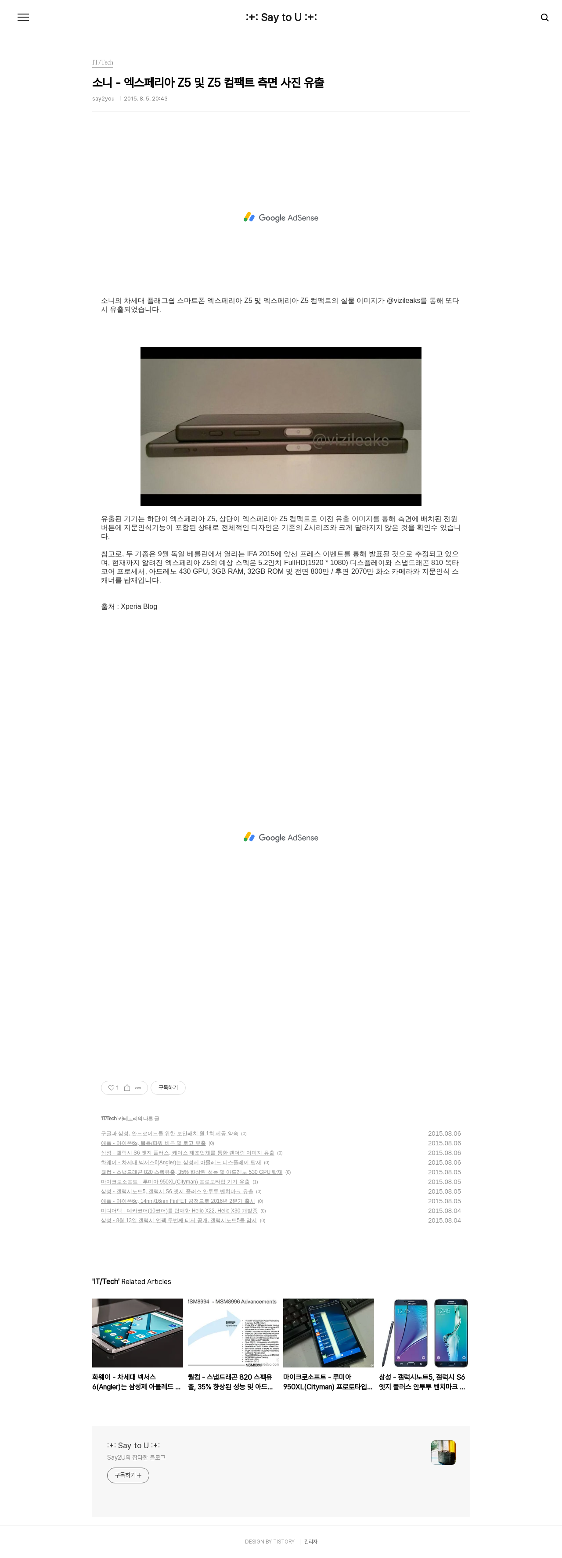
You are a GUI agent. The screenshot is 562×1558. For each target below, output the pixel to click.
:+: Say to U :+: (281, 17)
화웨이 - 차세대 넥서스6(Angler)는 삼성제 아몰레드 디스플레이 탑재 (181, 1162)
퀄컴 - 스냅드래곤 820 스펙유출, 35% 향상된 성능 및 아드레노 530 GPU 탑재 (191, 1172)
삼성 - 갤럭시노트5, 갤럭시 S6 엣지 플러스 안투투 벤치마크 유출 (177, 1191)
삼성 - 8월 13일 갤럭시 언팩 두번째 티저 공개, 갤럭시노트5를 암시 (179, 1220)
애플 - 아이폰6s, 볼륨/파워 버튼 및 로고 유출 (153, 1143)
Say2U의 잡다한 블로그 (136, 1457)
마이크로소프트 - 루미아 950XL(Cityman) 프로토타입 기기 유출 (175, 1182)
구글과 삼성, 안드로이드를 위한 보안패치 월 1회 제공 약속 (169, 1133)
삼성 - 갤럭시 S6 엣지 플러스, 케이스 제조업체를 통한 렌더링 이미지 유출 (187, 1153)
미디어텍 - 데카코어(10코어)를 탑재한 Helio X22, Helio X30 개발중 (179, 1211)
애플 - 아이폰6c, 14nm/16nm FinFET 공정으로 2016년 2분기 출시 (178, 1201)
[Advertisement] (281, 217)
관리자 (310, 1542)
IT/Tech (108, 1118)
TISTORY (284, 1542)
